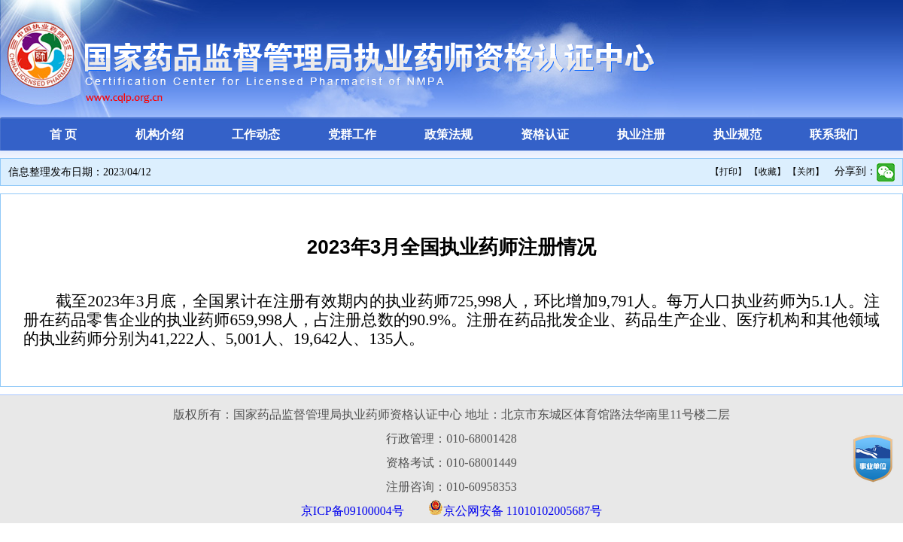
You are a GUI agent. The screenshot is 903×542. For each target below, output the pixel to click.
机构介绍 (159, 134)
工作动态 (256, 134)
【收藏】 (767, 171)
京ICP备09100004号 (352, 510)
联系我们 (834, 134)
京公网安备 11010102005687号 (522, 510)
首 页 (63, 134)
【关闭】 (806, 171)
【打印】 (728, 171)
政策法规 (448, 134)
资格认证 (545, 134)
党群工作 (352, 134)
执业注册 (641, 134)
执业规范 (737, 134)
